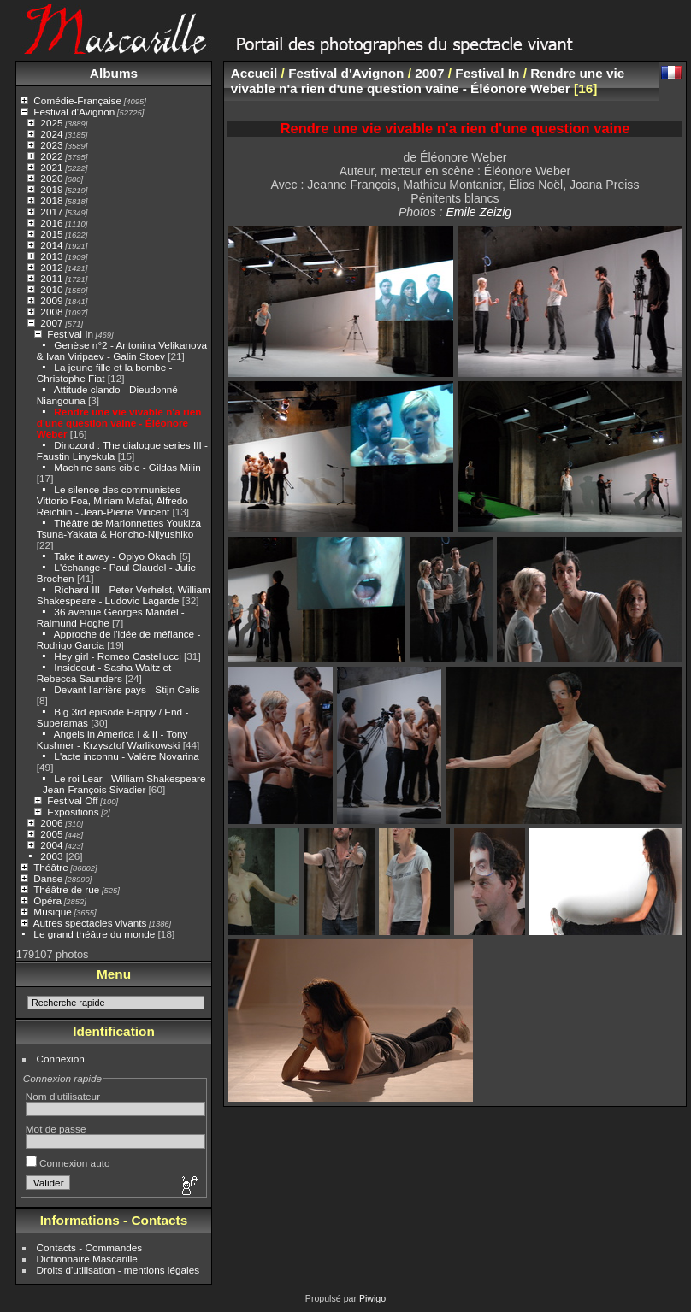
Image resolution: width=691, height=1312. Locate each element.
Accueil (254, 73)
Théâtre (50, 867)
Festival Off (72, 800)
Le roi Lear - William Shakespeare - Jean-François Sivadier (121, 784)
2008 (51, 311)
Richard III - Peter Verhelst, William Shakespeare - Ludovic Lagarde (123, 595)
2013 (51, 256)
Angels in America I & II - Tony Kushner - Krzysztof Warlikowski (112, 739)
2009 (51, 300)
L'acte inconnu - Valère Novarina (126, 756)
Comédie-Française (77, 100)
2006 (51, 822)
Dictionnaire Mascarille (87, 1258)
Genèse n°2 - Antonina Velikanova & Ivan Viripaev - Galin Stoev (122, 350)
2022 (51, 156)
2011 (51, 278)
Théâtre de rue (66, 889)
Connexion (61, 1058)
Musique (52, 911)
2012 (51, 267)
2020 (51, 178)
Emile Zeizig (478, 212)
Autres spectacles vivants (90, 922)
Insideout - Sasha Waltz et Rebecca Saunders (104, 673)
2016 (51, 222)
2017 (51, 211)
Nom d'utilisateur (63, 1096)
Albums (114, 73)
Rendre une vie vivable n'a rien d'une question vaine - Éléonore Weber (119, 422)
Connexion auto (68, 1162)
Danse (47, 878)
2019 (51, 189)
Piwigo (372, 1298)
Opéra (47, 900)
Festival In (70, 333)
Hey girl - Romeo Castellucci (117, 656)
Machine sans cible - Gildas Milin (127, 467)
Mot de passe (56, 1128)
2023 (51, 144)
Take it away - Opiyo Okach (115, 556)
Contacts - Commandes (90, 1247)
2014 (51, 244)
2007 (51, 322)
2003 (51, 856)
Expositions (72, 811)
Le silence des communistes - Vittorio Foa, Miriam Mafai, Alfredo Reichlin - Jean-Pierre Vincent (112, 500)
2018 (51, 200)
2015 (51, 233)
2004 (51, 844)
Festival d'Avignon (74, 111)
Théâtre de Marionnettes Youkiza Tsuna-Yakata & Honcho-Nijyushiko (119, 528)
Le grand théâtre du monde (94, 933)
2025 (51, 122)
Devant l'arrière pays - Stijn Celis (126, 689)
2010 (51, 289)
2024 (51, 133)
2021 (51, 167)
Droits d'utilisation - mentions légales (118, 1269)
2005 (51, 833)
